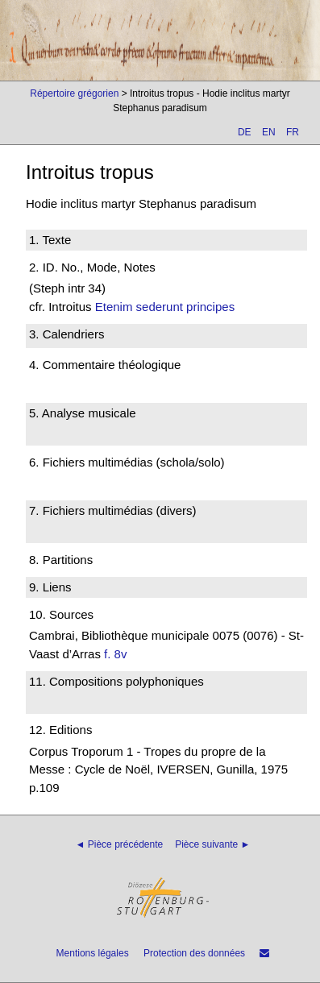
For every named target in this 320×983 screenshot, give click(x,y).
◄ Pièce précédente (120, 844)
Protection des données (194, 953)
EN (269, 132)
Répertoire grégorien (74, 93)
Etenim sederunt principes (165, 306)
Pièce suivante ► (212, 844)
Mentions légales (92, 953)
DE (244, 132)
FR (292, 132)
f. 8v (115, 654)
